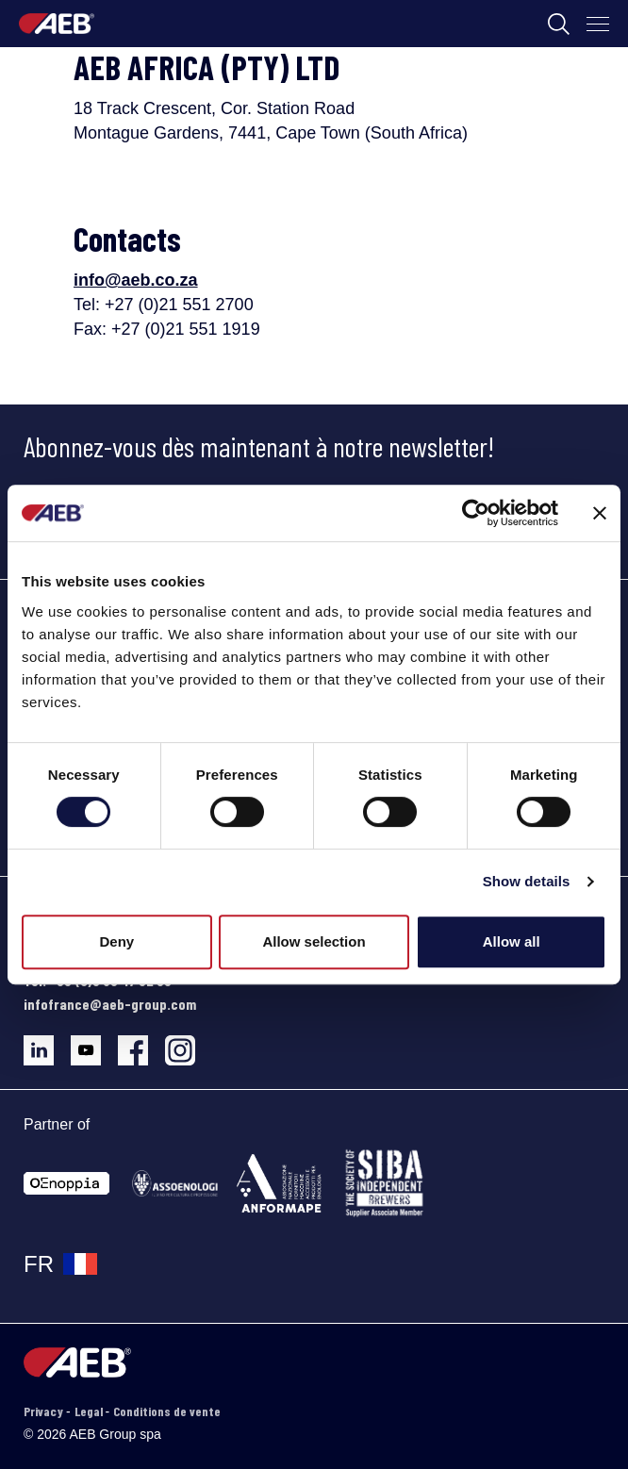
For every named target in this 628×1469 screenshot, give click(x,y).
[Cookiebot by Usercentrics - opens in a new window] (475, 513)
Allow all (511, 941)
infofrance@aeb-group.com (110, 1004)
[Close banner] (599, 513)
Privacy (45, 1411)
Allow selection (313, 941)
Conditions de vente (167, 1411)
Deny (116, 941)
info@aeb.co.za (136, 280)
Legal (90, 1411)
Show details (526, 881)
